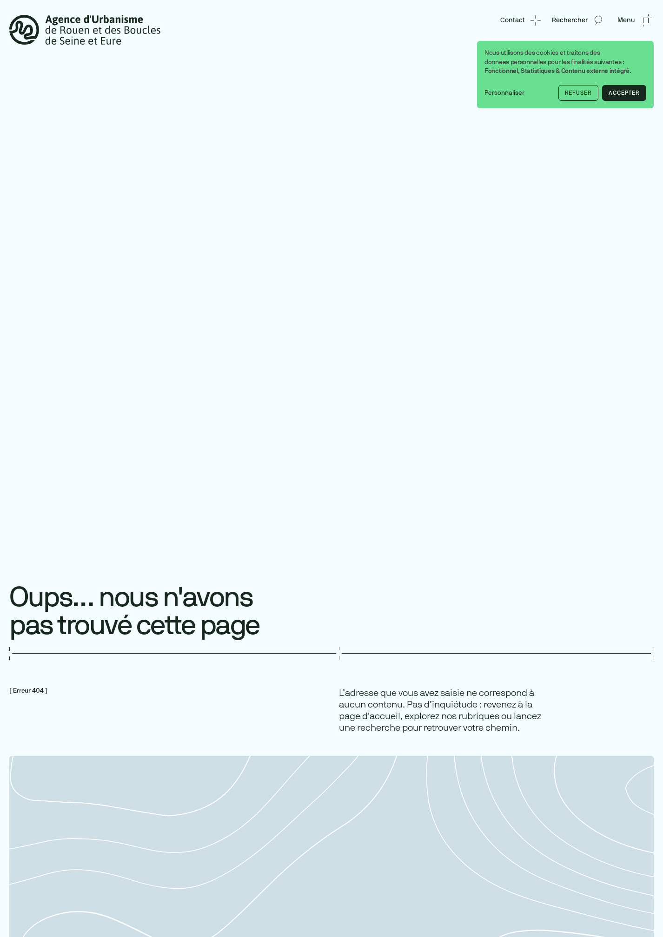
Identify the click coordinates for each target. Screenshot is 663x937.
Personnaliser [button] (504, 93)
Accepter (624, 93)
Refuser (578, 93)
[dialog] (565, 74)
